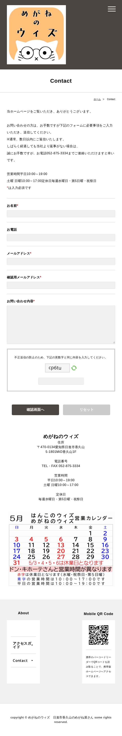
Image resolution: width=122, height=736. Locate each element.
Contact (20, 660)
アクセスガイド (22, 645)
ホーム (97, 99)
